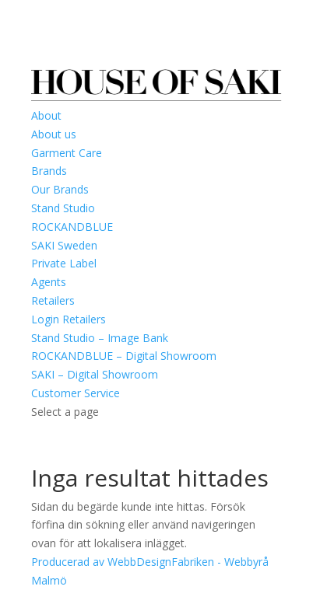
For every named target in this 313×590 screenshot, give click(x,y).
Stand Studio (63, 208)
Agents (48, 281)
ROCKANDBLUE (72, 226)
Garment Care (66, 152)
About (46, 115)
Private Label (64, 263)
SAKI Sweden (64, 245)
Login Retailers (68, 319)
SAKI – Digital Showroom (94, 374)
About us (53, 134)
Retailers (53, 300)
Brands (49, 170)
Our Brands (60, 189)
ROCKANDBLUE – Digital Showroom (123, 355)
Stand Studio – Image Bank (99, 337)
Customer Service (75, 393)
